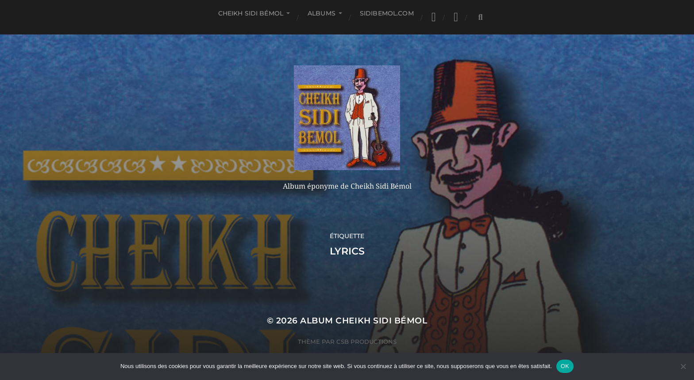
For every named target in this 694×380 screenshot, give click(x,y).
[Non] (683, 366)
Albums (321, 13)
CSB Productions (366, 341)
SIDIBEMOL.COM (387, 13)
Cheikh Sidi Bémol (250, 13)
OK (565, 366)
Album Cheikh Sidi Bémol (363, 320)
